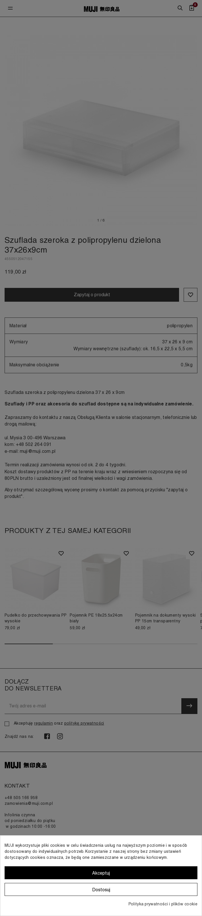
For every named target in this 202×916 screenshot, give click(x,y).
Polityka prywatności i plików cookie (163, 904)
